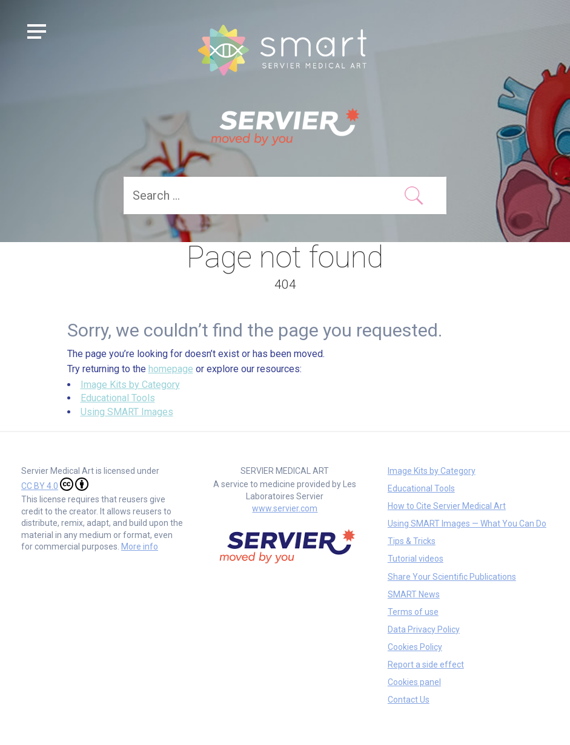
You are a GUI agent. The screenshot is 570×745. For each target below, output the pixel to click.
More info (139, 546)
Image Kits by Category (130, 384)
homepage (170, 369)
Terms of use (413, 612)
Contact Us (408, 699)
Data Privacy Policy (424, 629)
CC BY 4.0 (54, 484)
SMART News (414, 594)
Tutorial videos (415, 558)
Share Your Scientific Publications (452, 577)
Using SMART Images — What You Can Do (467, 523)
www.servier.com (284, 508)
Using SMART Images (127, 412)
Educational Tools (118, 398)
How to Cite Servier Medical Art (447, 506)
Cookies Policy (415, 647)
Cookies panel (414, 682)
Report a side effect (426, 664)
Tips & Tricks (412, 541)
